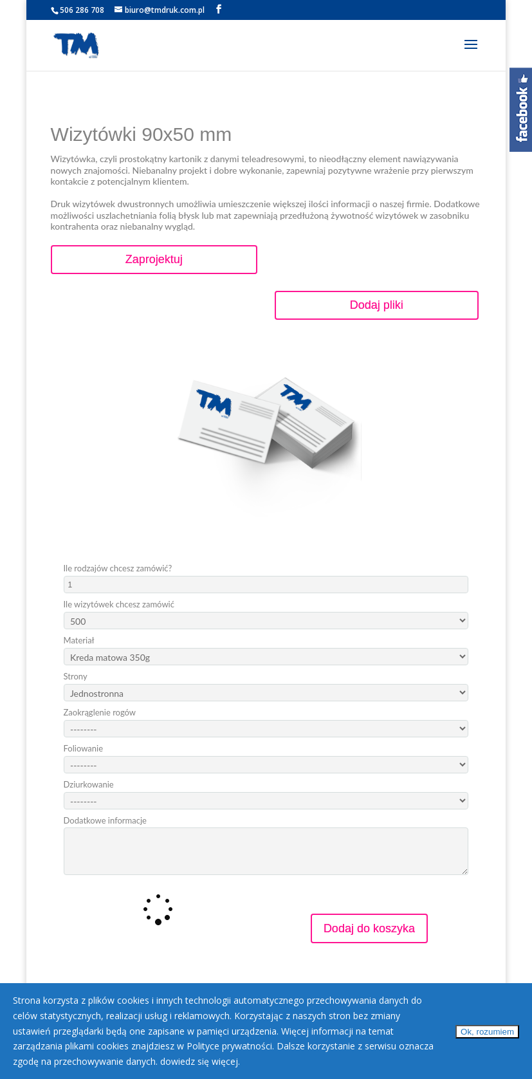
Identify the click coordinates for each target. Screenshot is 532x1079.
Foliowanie (83, 748)
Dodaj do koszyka (369, 928)
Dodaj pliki (376, 305)
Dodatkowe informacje (105, 820)
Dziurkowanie (89, 784)
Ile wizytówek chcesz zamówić (119, 604)
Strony (75, 676)
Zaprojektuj (154, 259)
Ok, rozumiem (487, 1032)
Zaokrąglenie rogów (100, 712)
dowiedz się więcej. (200, 1061)
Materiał (79, 640)
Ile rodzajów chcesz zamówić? (118, 568)
